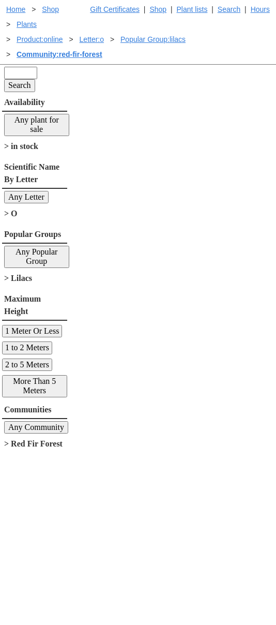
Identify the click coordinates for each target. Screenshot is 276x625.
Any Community (36, 427)
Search (229, 9)
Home (15, 9)
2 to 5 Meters (27, 364)
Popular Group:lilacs (153, 39)
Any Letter (26, 196)
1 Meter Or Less (32, 330)
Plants (27, 24)
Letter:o (92, 39)
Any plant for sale (36, 124)
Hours (260, 9)
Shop (157, 9)
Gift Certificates (115, 9)
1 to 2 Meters (27, 347)
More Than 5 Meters (34, 386)
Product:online (40, 39)
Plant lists (192, 9)
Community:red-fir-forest (59, 54)
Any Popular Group (36, 256)
